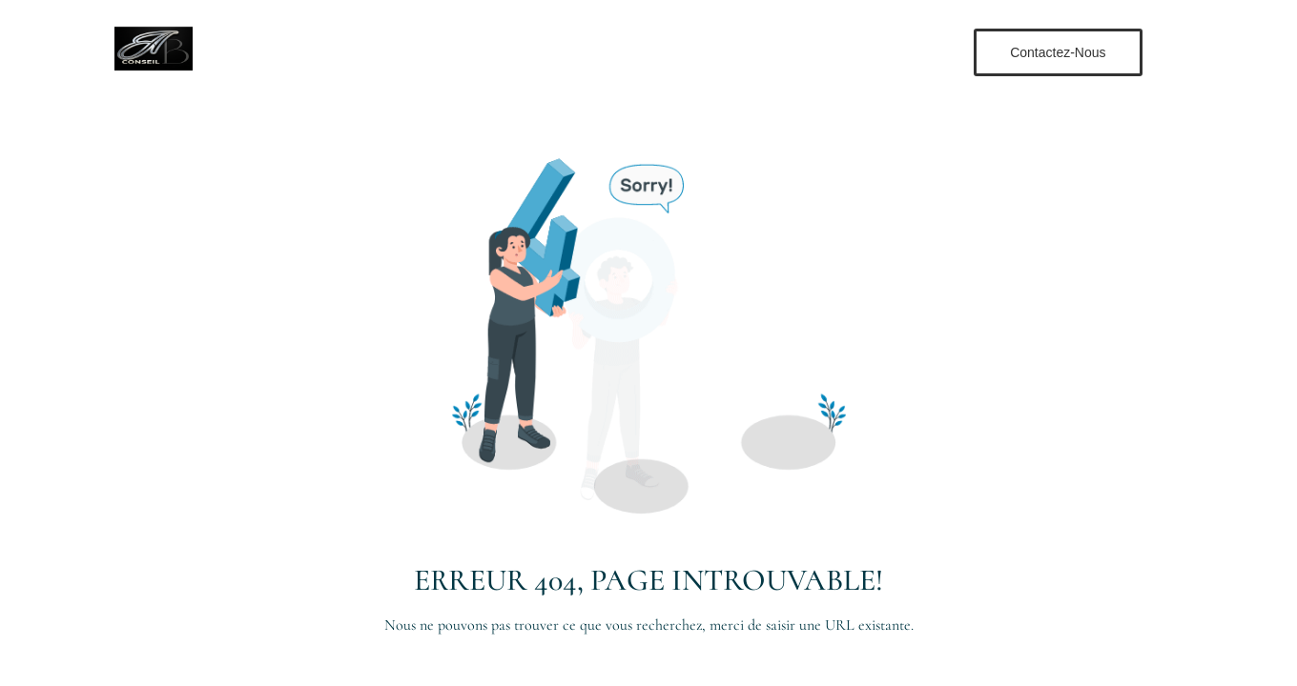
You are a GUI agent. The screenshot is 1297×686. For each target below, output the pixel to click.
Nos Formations (537, 51)
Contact (762, 51)
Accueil (432, 51)
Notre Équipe (663, 51)
